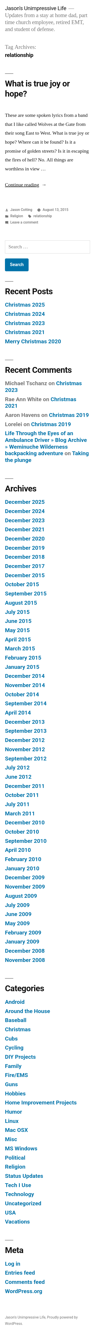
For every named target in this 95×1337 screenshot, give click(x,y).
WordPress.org (23, 1291)
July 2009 (17, 905)
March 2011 (20, 813)
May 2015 (17, 630)
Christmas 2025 (25, 304)
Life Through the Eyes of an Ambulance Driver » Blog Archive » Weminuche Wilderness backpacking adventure (46, 443)
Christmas (18, 1029)
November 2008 (25, 960)
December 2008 (25, 951)
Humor (13, 1112)
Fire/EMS (16, 1075)
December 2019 (25, 548)
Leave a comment (24, 222)
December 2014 (25, 676)
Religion (16, 216)
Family (13, 1066)
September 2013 (26, 731)
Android (15, 1002)
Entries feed (20, 1272)
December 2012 (25, 740)
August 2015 (21, 603)
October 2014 (22, 694)
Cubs (11, 1038)
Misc (11, 1139)
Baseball (15, 1020)
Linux (11, 1121)
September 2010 (26, 841)
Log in (12, 1263)
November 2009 (25, 886)
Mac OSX (16, 1130)
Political (15, 1157)
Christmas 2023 (25, 323)
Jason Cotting (21, 210)
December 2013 (25, 722)
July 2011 (17, 804)
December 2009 (25, 877)
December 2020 (25, 538)
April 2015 (18, 639)
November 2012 (25, 749)
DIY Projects (20, 1057)
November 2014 (25, 685)
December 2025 (25, 502)
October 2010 (22, 831)
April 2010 (18, 850)
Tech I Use (18, 1185)
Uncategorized (23, 1203)
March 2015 (20, 648)
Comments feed (25, 1282)
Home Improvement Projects (41, 1102)
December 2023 (25, 520)
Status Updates (24, 1176)
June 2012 (18, 777)
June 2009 (18, 914)
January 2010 (22, 868)
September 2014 (26, 703)
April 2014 (18, 712)
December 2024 (25, 511)
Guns (11, 1084)
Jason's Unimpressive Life (35, 8)
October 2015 (22, 584)
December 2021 (25, 529)
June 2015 (18, 621)
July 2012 (17, 767)
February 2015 (23, 657)
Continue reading (26, 185)
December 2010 (25, 822)
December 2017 (25, 566)
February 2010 (23, 859)
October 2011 (22, 795)
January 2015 (22, 667)
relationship (42, 216)
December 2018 (25, 557)
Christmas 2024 (25, 314)
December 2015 (25, 575)
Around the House (27, 1011)
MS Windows (21, 1148)
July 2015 (17, 612)
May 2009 (17, 923)
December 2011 (25, 786)
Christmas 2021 (25, 332)
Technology (19, 1194)
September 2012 (26, 758)
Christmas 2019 (69, 415)
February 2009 (23, 932)
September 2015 (26, 593)
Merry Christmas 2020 (33, 341)
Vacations (17, 1221)
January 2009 (22, 941)
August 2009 (21, 896)
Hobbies (15, 1093)
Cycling (14, 1047)
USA (10, 1212)
